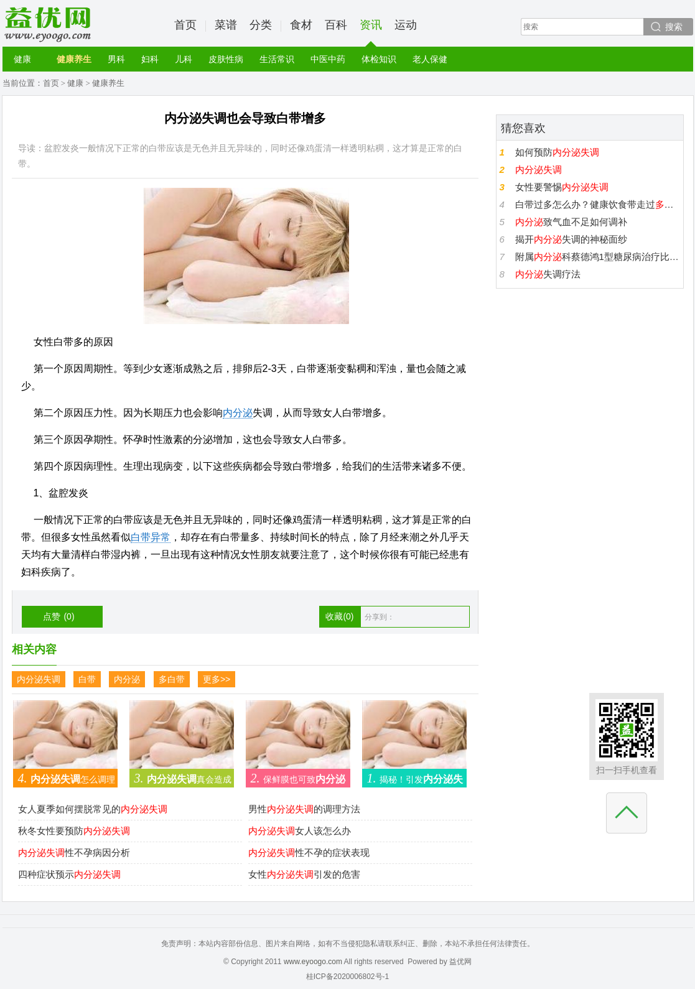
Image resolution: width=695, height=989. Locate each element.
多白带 (172, 679)
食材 (301, 25)
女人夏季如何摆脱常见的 (92, 809)
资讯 (371, 33)
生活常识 (276, 59)
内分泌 (238, 412)
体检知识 (378, 59)
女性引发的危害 (304, 874)
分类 (261, 25)
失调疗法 (548, 274)
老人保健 (430, 59)
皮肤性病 (225, 59)
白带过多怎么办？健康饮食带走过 (597, 204)
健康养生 (74, 59)
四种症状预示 (69, 874)
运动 (405, 25)
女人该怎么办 (299, 830)
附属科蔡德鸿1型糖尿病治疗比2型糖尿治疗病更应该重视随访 (597, 256)
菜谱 (226, 25)
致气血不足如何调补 (571, 221)
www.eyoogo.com (313, 961)
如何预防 (557, 152)
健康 (22, 59)
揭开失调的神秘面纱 (571, 239)
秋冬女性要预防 (74, 830)
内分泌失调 (38, 679)
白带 (87, 679)
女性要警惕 (562, 187)
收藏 (339, 616)
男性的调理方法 (304, 809)
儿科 (183, 59)
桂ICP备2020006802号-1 (347, 976)
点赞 (58, 616)
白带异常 (150, 537)
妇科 (150, 59)
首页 (185, 25)
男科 (116, 59)
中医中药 (327, 59)
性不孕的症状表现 (309, 852)
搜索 (674, 27)
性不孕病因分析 (74, 852)
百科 (336, 25)
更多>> (216, 679)
